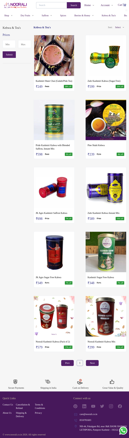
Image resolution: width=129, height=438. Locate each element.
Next (92, 363)
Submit (9, 54)
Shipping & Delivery (21, 415)
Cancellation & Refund (23, 406)
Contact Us (8, 404)
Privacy (38, 413)
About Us (7, 413)
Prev (67, 363)
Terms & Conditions (40, 406)
